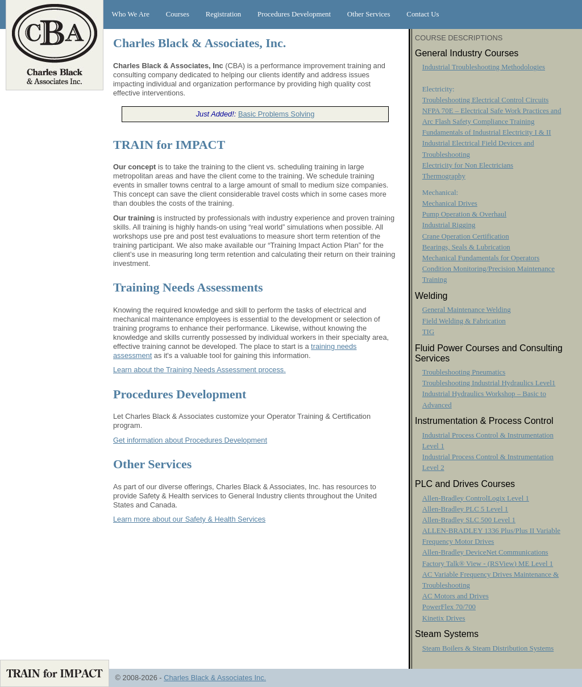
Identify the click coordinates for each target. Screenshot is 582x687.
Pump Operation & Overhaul (464, 214)
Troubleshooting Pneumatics (463, 372)
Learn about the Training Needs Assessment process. (199, 369)
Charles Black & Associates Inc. (215, 677)
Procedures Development (294, 14)
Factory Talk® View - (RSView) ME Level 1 (487, 564)
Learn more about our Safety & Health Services (189, 519)
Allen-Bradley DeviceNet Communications (485, 552)
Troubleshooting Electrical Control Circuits (485, 100)
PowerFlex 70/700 (449, 607)
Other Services (368, 14)
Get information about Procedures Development (190, 440)
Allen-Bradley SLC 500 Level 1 (469, 520)
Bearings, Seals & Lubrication (466, 247)
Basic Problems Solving (276, 114)
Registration (224, 14)
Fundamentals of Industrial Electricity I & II (486, 132)
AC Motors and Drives (455, 596)
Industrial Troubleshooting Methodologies (483, 67)
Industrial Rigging (448, 225)
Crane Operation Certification (465, 236)
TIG (428, 332)
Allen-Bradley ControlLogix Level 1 (475, 498)
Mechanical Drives (449, 203)
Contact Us (422, 14)
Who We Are (130, 14)
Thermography (443, 176)
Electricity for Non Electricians (467, 165)
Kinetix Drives (443, 618)
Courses (177, 14)
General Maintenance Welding (466, 310)
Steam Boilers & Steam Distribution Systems (488, 648)
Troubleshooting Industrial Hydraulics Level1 (488, 383)
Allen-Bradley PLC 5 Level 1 (465, 509)
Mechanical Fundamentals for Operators (480, 258)
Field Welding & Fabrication (464, 321)
